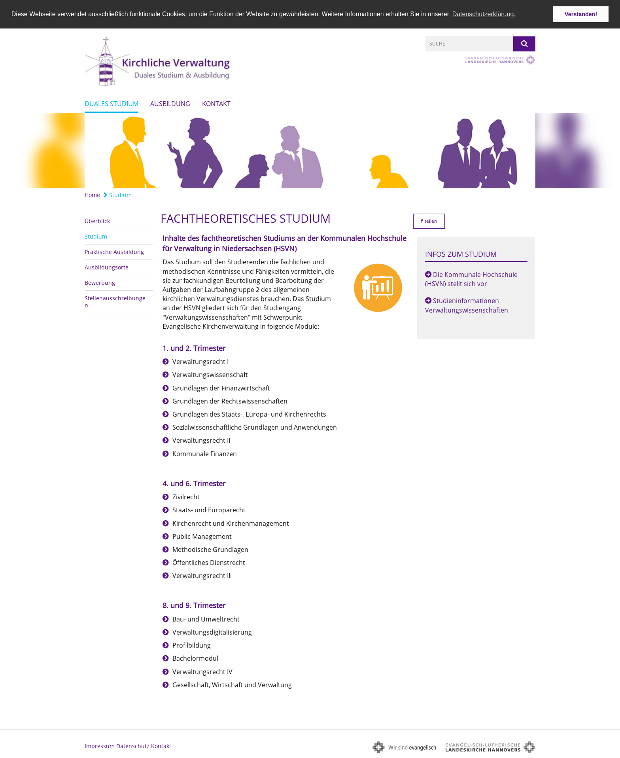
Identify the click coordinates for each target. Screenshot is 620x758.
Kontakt (216, 103)
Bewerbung (100, 282)
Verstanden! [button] (581, 14)
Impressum (100, 745)
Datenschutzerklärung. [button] (484, 14)
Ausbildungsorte (107, 266)
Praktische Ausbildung (114, 251)
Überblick (97, 220)
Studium (118, 194)
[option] (310, 150)
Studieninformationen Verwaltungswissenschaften (466, 305)
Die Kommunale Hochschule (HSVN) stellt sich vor (471, 279)
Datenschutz (132, 745)
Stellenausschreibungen (115, 301)
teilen (429, 220)
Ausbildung (170, 103)
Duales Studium (111, 103)
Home (92, 194)
